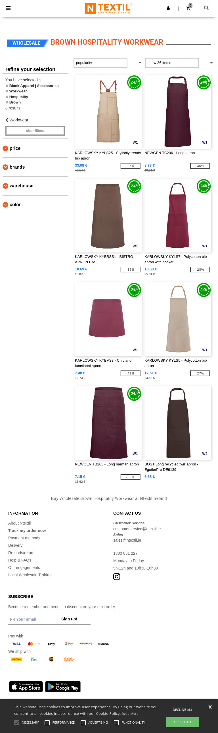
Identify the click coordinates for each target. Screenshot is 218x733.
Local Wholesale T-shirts (29, 575)
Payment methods (24, 538)
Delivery (15, 545)
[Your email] (33, 619)
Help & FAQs (19, 560)
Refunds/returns (22, 552)
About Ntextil (19, 523)
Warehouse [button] (21, 185)
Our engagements (24, 567)
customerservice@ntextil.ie (137, 529)
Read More (130, 713)
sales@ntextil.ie (127, 540)
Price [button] (15, 148)
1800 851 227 (125, 553)
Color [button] (15, 204)
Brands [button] (17, 167)
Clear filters (35, 131)
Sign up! (69, 619)
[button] (168, 8)
